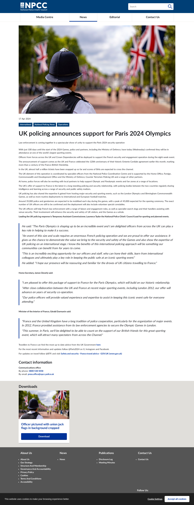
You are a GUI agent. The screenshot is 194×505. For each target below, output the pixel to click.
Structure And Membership (33, 466)
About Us (25, 459)
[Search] (170, 6)
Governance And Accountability (36, 469)
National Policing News (45, 125)
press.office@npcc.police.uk (41, 374)
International (25, 125)
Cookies (24, 476)
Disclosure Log (106, 459)
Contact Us (143, 459)
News (62, 459)
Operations (63, 125)
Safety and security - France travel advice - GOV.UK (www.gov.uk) (91, 354)
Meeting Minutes (107, 463)
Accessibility (26, 482)
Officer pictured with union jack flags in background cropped (42, 426)
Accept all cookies (177, 499)
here (98, 345)
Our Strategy (26, 463)
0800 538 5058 (36, 371)
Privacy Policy (27, 472)
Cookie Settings (155, 499)
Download (44, 436)
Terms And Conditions (31, 479)
